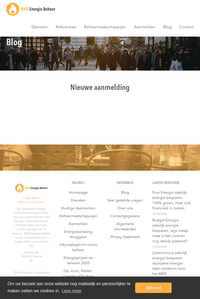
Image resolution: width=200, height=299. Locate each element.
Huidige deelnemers (78, 208)
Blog (167, 27)
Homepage (78, 192)
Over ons (125, 208)
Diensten (40, 27)
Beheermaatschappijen (105, 27)
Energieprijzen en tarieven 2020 (78, 260)
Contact (186, 27)
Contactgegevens (125, 216)
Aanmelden (144, 27)
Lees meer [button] (72, 291)
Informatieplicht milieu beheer (78, 247)
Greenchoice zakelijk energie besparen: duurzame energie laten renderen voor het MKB (169, 263)
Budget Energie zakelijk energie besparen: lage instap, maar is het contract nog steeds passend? (170, 230)
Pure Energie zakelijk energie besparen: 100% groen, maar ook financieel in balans (171, 200)
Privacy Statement (125, 237)
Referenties (66, 27)
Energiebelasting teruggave (78, 234)
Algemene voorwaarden (125, 226)
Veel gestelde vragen (125, 200)
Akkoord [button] (153, 288)
